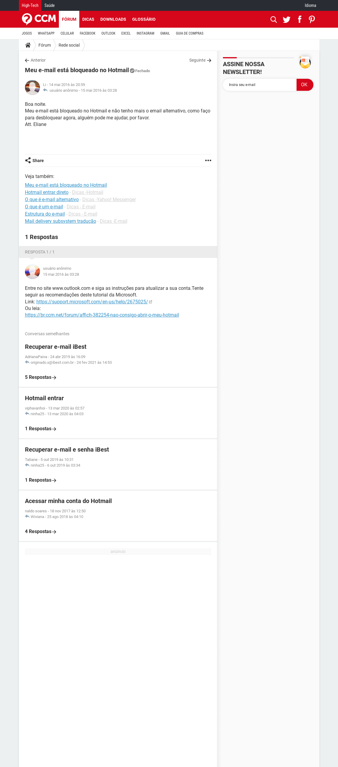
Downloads (113, 19)
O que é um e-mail (44, 207)
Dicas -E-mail (113, 221)
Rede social (69, 45)
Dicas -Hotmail (87, 192)
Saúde (49, 5)
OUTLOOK (108, 33)
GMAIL (165, 33)
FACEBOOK (88, 33)
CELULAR (67, 33)
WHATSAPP (46, 33)
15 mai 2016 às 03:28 (99, 90)
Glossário (144, 19)
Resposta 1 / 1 (40, 252)
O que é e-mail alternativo (52, 199)
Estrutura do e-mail (45, 214)
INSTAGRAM (145, 33)
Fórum (69, 19)
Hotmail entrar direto (47, 192)
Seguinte (197, 60)
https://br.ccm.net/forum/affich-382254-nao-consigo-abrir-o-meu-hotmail (102, 315)
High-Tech (30, 5)
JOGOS (27, 33)
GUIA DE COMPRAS (189, 33)
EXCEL (126, 33)
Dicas (88, 19)
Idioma (310, 5)
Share (38, 160)
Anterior (38, 60)
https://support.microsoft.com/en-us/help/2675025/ (92, 302)
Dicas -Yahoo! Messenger (109, 199)
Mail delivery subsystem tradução (60, 221)
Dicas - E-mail (81, 207)
